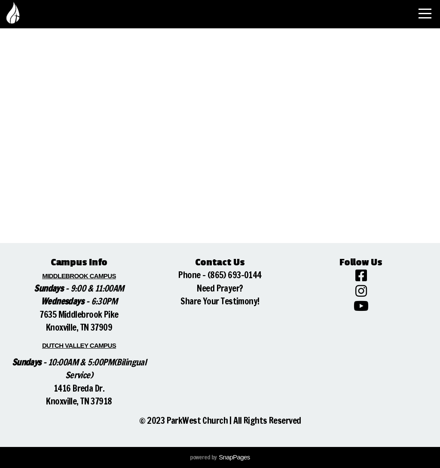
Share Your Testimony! (219, 301)
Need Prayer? (220, 288)
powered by (220, 457)
